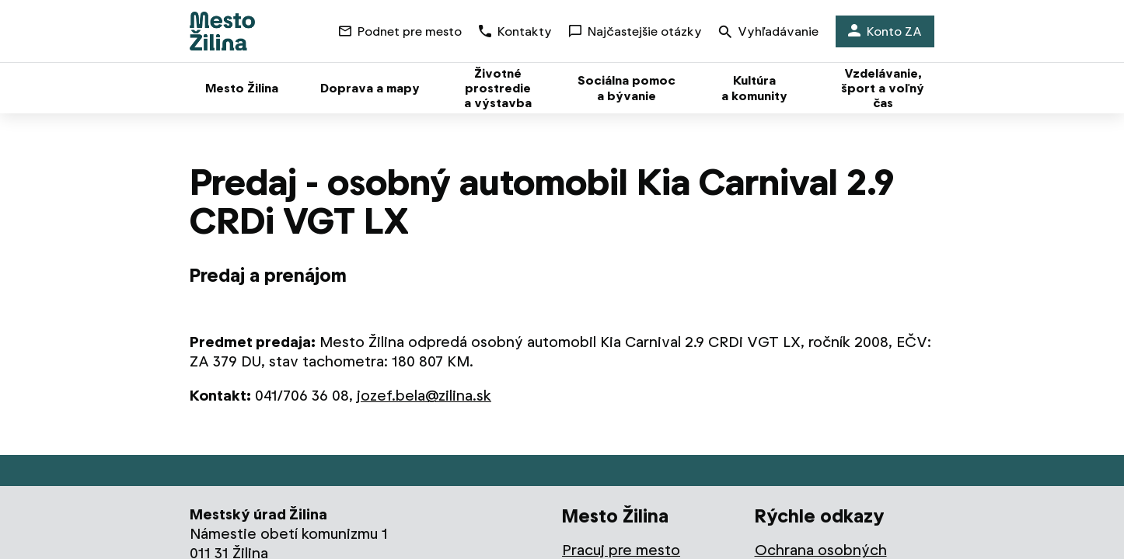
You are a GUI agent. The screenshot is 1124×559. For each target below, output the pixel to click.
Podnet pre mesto (400, 31)
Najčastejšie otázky (635, 31)
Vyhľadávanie (769, 33)
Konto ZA (885, 31)
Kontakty (515, 31)
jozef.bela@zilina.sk (424, 395)
